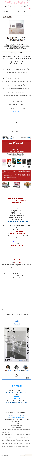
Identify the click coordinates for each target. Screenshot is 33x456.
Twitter (6, 455)
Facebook (5, 455)
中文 (29, 0)
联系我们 (26, 6)
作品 (15, 6)
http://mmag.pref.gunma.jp (16, 111)
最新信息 (7, 6)
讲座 (22, 446)
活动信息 (3, 11)
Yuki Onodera (16, 2)
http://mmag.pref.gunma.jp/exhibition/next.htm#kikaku (16, 64)
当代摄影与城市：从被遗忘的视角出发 (16, 314)
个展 (18, 6)
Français (28, 0)
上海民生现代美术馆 (19, 446)
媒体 (3, 10)
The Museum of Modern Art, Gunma (16, 11)
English (27, 0)
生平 (11, 6)
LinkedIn (7, 455)
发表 (22, 6)
